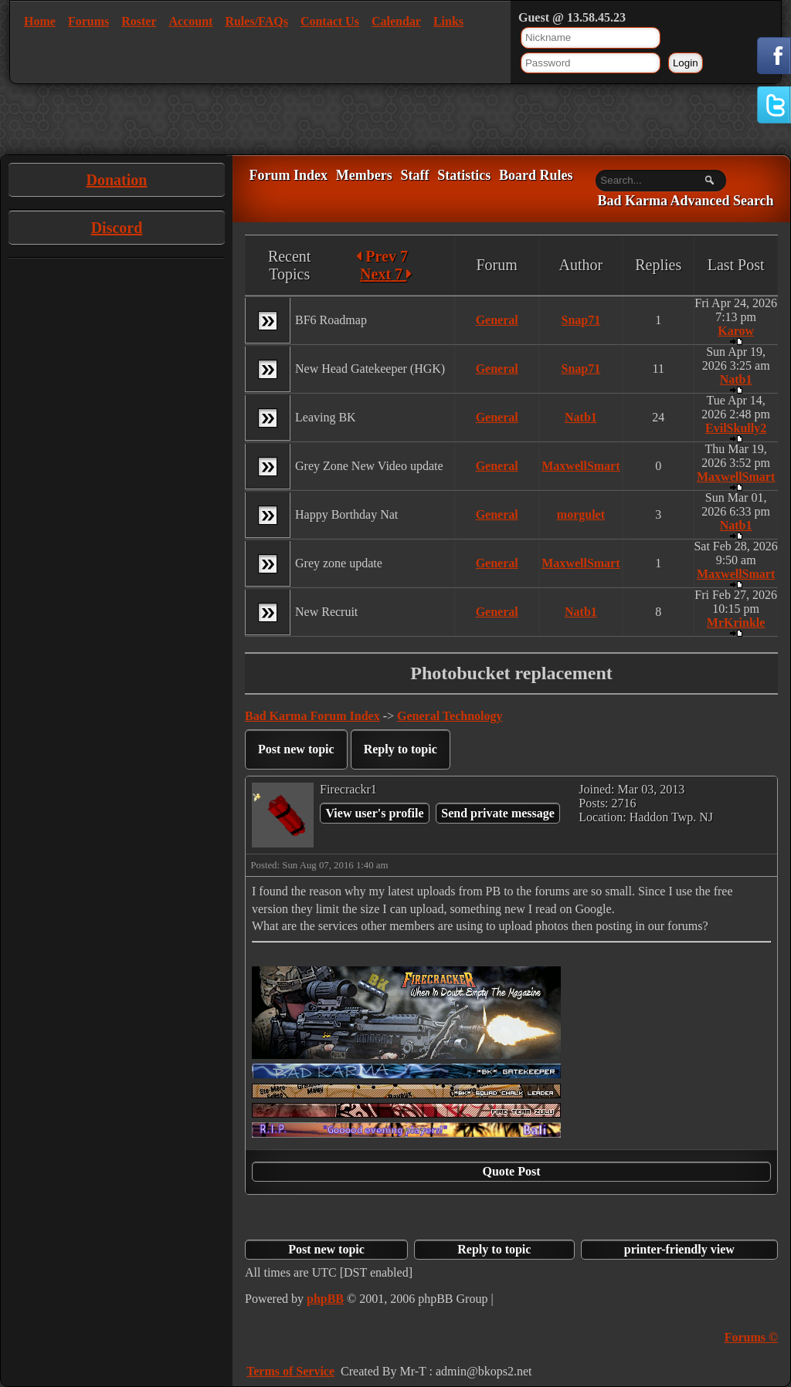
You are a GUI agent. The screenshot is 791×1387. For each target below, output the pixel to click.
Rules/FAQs (256, 21)
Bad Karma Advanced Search (685, 201)
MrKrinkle (736, 622)
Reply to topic (400, 749)
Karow (736, 330)
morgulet (581, 514)
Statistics (464, 175)
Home (40, 21)
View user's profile (374, 813)
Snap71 (581, 319)
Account (191, 21)
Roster (138, 21)
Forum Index (288, 175)
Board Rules (536, 175)
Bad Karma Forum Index (312, 715)
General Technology (449, 715)
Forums (88, 21)
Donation (117, 179)
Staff (414, 175)
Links (448, 21)
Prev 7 (382, 256)
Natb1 (736, 379)
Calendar (396, 21)
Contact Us (329, 21)
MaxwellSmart (580, 465)
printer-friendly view (679, 1249)
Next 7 (386, 274)
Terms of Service (290, 1371)
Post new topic (296, 749)
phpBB (325, 1298)
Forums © (751, 1337)
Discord (117, 227)
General (497, 319)
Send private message (498, 813)
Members (364, 175)
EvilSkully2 (735, 428)
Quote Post (511, 1171)
